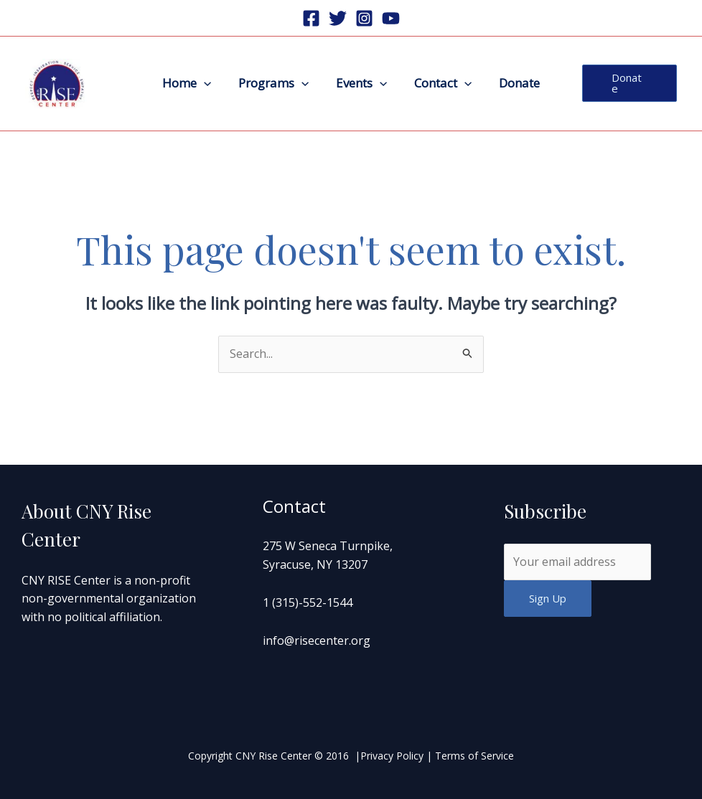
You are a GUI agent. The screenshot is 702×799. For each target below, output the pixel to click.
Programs (276, 83)
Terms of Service (474, 755)
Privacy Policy (391, 755)
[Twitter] (338, 18)
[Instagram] (364, 18)
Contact (440, 83)
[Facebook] (311, 18)
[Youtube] (391, 18)
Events (361, 83)
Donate (513, 83)
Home (192, 83)
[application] (209, 83)
